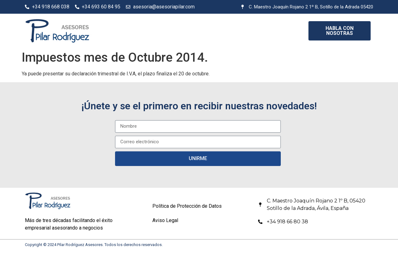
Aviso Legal (165, 220)
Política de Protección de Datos (187, 206)
